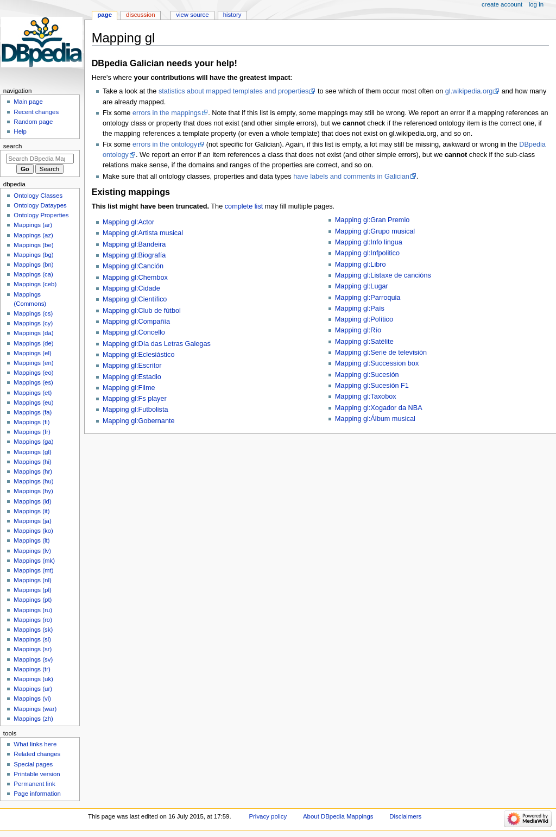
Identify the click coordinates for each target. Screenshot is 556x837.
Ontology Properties (41, 215)
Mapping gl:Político (364, 319)
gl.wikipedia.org (468, 91)
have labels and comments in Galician (351, 176)
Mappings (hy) (33, 491)
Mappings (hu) (33, 481)
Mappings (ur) (33, 688)
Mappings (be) (33, 245)
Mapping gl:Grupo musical (375, 231)
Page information (37, 793)
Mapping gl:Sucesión (367, 375)
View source (192, 14)
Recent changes (36, 112)
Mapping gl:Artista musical (143, 233)
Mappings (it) (31, 511)
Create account (502, 4)
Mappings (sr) (33, 649)
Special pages (33, 764)
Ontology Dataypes (40, 205)
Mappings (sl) (32, 639)
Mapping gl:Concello (134, 332)
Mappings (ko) (33, 530)
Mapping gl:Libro (360, 264)
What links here (35, 744)
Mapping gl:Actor (128, 222)
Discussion (140, 14)
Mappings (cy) (33, 323)
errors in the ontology (164, 144)
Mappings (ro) (33, 619)
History (232, 14)
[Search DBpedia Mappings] (40, 158)
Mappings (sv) (33, 659)
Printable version (37, 774)
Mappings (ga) (33, 441)
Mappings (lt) (31, 540)
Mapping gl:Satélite (364, 341)
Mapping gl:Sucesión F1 (372, 385)
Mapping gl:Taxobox (365, 396)
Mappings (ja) (32, 521)
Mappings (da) (33, 333)
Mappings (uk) (33, 679)
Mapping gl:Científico (135, 299)
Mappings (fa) (33, 412)
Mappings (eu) (33, 402)
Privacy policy (268, 816)
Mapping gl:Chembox (135, 277)
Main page (28, 101)
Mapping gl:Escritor (132, 365)
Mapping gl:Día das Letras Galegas (157, 344)
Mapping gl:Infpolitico (367, 253)
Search (12, 146)
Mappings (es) (33, 382)
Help (20, 131)
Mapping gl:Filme (129, 388)
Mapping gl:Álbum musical (375, 419)
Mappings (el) (32, 353)
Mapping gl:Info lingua (368, 242)
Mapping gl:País (359, 308)
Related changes (37, 754)
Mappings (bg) (33, 254)
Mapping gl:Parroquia (368, 297)
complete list (244, 206)
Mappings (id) (32, 501)
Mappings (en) (33, 363)
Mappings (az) (33, 235)
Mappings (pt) (33, 599)
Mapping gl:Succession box (377, 363)
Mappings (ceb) (35, 284)
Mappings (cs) (33, 313)
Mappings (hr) (33, 471)
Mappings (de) (33, 343)
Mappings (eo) (33, 372)
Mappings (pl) (32, 590)
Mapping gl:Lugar (361, 286)
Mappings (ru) (33, 610)
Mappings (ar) (33, 225)
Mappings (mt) (33, 570)
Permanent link (34, 784)
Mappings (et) (33, 392)
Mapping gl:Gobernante (139, 421)
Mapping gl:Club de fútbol (142, 310)
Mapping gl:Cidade (131, 288)
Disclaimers (405, 816)
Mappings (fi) (31, 422)
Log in (536, 4)
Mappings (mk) (34, 560)
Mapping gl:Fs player (135, 398)
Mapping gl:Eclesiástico (139, 354)
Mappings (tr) (32, 669)
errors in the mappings (166, 113)
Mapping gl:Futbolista (135, 409)
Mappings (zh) (33, 718)
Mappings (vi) (32, 698)
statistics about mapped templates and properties (233, 91)
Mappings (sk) (33, 629)
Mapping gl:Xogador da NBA (378, 408)
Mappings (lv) (32, 550)
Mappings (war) (35, 709)
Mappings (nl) (32, 580)
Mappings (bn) (33, 264)
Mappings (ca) (33, 274)
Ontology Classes (38, 195)
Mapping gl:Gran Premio (372, 220)
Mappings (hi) (32, 461)
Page (104, 14)
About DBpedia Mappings (338, 816)
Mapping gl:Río (358, 330)
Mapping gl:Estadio (132, 377)
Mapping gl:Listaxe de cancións (383, 275)
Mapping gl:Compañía (136, 321)
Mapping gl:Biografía (134, 255)
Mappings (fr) (32, 432)
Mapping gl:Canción (133, 266)
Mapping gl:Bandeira (134, 244)
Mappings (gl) (32, 452)
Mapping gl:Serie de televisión (381, 352)
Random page (33, 121)
